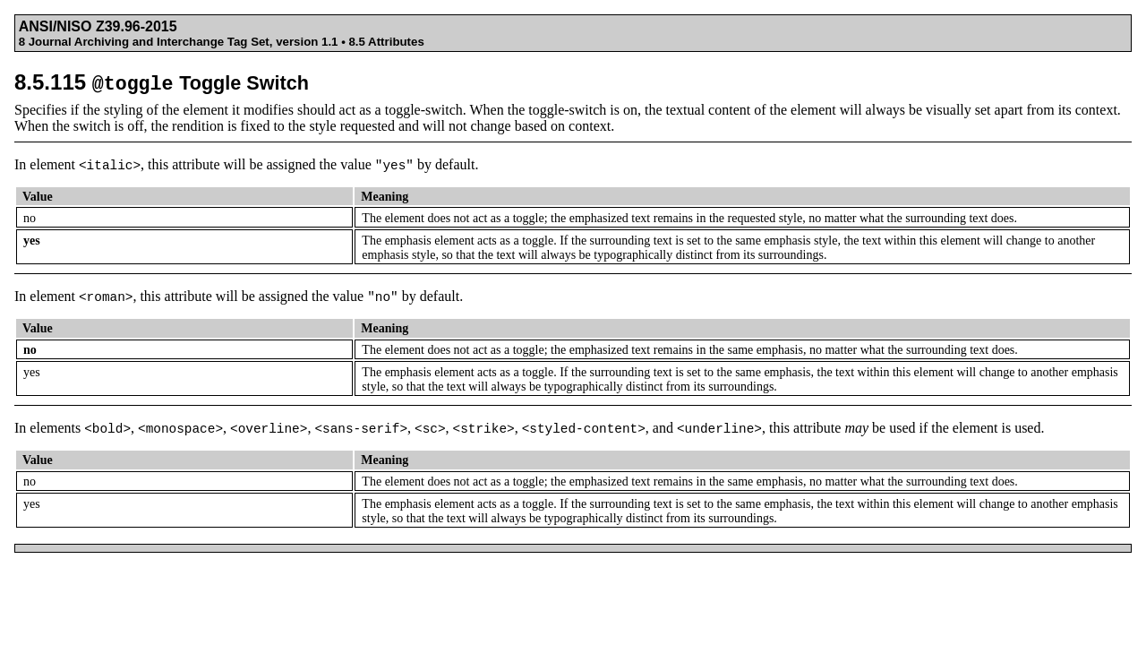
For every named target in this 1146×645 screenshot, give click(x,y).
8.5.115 (161, 82)
